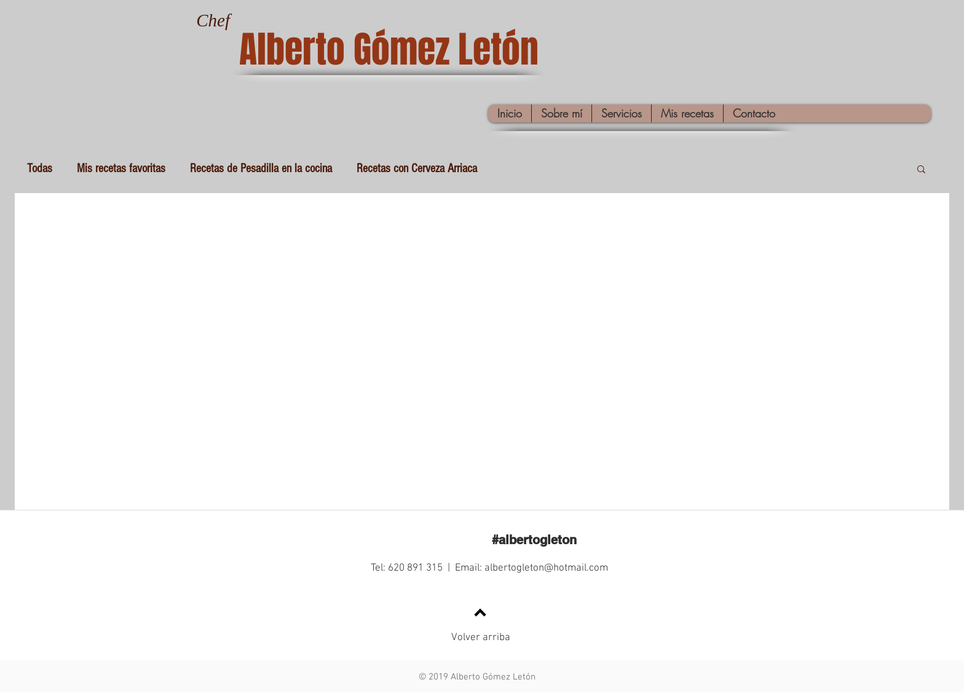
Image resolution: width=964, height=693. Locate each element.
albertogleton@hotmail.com (546, 568)
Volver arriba (480, 638)
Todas (39, 168)
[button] (921, 170)
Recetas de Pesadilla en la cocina (261, 168)
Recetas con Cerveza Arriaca (417, 168)
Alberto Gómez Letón (389, 50)
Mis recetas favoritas (121, 168)
